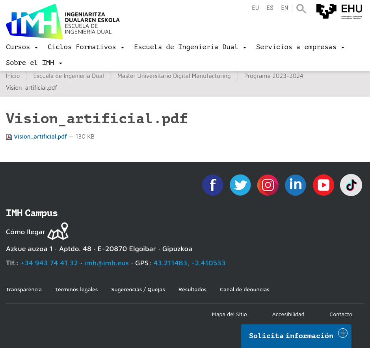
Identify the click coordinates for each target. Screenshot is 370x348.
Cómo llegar (25, 232)
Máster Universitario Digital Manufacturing (174, 75)
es (269, 8)
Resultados (192, 289)
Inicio (13, 75)
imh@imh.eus (106, 263)
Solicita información (291, 336)
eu (255, 8)
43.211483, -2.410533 (190, 263)
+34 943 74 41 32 (49, 263)
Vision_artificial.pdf (37, 136)
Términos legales (76, 289)
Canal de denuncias (245, 289)
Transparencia (24, 289)
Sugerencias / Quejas (138, 289)
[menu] (22, 47)
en (284, 8)
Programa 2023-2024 (273, 75)
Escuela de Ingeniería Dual (68, 75)
